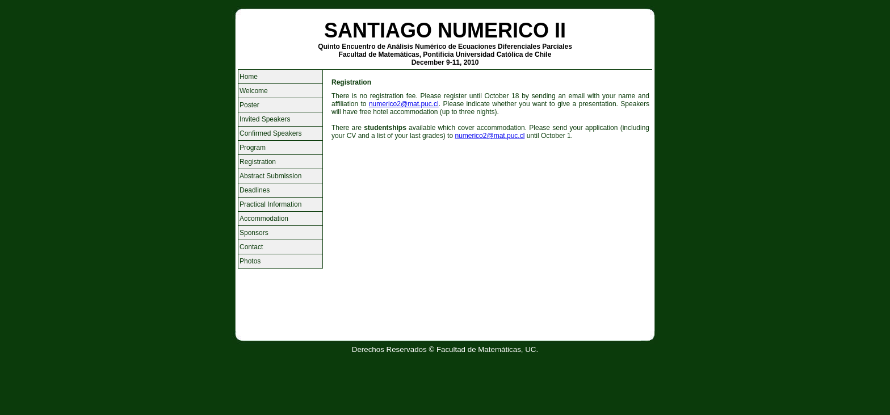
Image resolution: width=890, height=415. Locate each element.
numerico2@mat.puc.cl (404, 104)
